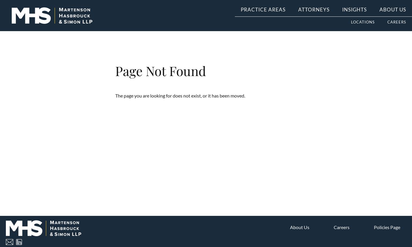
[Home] (52, 16)
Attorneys (314, 9)
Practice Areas (263, 9)
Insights (354, 9)
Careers (396, 22)
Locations (363, 22)
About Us (392, 9)
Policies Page (387, 227)
